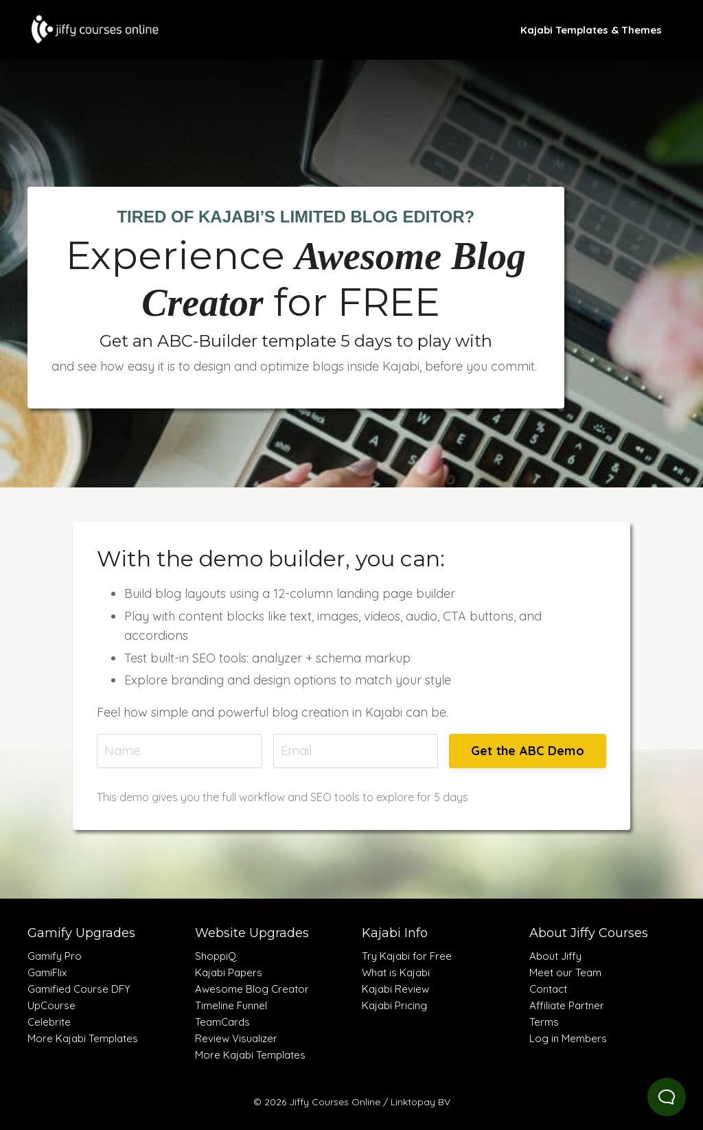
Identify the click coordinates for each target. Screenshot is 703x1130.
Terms (544, 1021)
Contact (548, 988)
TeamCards (222, 1021)
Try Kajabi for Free (407, 955)
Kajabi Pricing (394, 1005)
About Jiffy (555, 955)
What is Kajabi (396, 972)
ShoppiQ (215, 955)
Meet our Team (565, 972)
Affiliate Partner (566, 1005)
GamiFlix (47, 972)
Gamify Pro (54, 955)
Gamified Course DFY (78, 988)
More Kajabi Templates (82, 1038)
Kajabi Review (395, 988)
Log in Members (568, 1038)
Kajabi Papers (228, 972)
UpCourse (51, 1005)
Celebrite (49, 1021)
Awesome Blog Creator (252, 988)
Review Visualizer (236, 1038)
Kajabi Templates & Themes (591, 29)
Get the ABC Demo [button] (527, 751)
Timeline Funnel (231, 1005)
